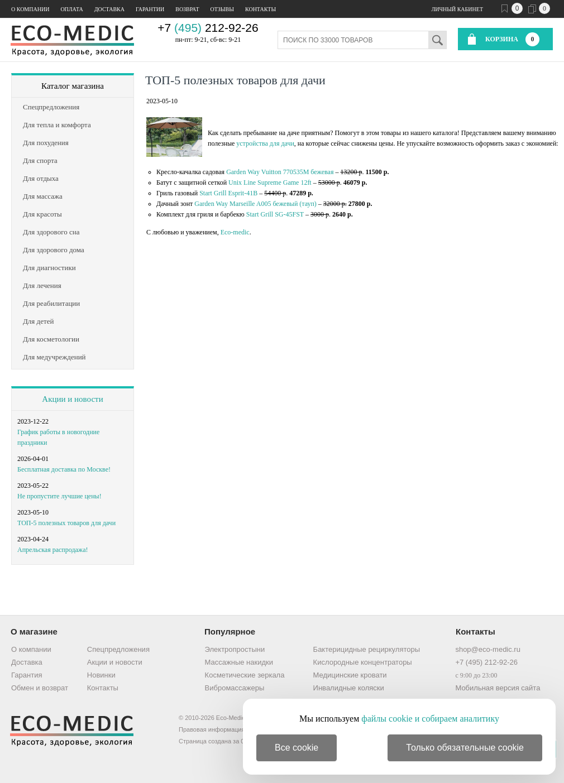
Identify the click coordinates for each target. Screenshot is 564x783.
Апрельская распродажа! (52, 550)
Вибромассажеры (235, 688)
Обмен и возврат (39, 688)
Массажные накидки (239, 662)
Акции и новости (72, 399)
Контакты (260, 9)
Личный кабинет (457, 9)
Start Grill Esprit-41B (228, 193)
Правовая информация (212, 729)
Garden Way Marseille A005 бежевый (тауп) (255, 204)
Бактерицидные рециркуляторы (366, 649)
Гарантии (150, 9)
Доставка (109, 9)
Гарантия (26, 675)
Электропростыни (235, 649)
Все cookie (296, 747)
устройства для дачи (265, 143)
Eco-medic (235, 232)
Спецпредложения (118, 649)
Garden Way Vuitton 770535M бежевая (279, 172)
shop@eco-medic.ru (487, 649)
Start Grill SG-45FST (275, 214)
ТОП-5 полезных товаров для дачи (66, 523)
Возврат (187, 9)
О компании (30, 9)
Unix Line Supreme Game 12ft (270, 182)
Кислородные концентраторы (362, 662)
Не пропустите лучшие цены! (59, 496)
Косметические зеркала (245, 675)
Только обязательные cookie (465, 747)
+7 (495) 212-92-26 (486, 662)
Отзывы (222, 9)
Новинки (101, 675)
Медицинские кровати (350, 675)
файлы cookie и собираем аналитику (430, 718)
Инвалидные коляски (348, 688)
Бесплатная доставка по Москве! (64, 469)
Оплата (71, 9)
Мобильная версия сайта (497, 688)
